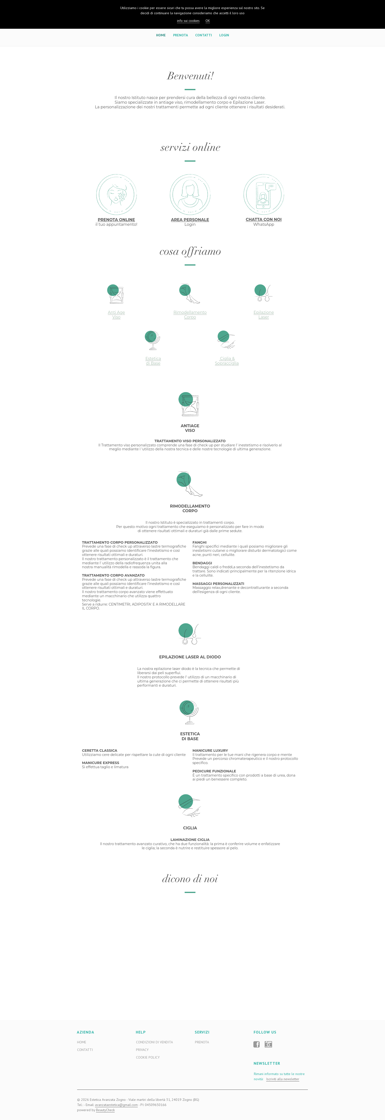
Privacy (142, 1050)
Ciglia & (227, 358)
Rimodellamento (189, 312)
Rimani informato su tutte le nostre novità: (279, 1076)
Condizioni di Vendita (154, 1042)
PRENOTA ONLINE (116, 219)
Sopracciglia (227, 363)
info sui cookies (188, 20)
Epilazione (264, 312)
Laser (264, 317)
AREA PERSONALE (190, 219)
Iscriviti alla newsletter (282, 1079)
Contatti (203, 35)
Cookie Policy (148, 1057)
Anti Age (116, 312)
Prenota (180, 35)
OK (208, 20)
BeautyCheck (105, 1110)
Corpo (190, 317)
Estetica (153, 358)
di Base (153, 363)
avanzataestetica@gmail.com (116, 1105)
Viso (116, 317)
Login (224, 35)
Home (161, 35)
